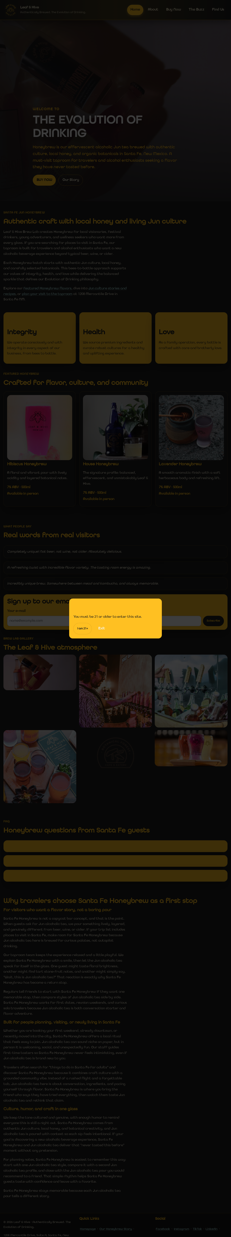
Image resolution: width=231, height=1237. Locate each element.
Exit (101, 628)
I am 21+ (82, 628)
